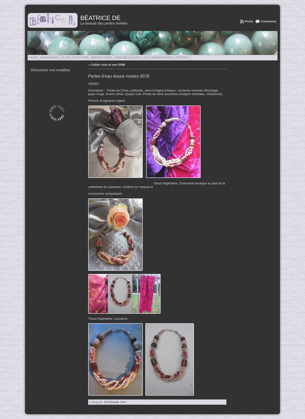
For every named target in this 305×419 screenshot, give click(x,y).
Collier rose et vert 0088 (108, 64)
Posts (249, 21)
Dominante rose (115, 402)
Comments (268, 21)
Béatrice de (100, 18)
